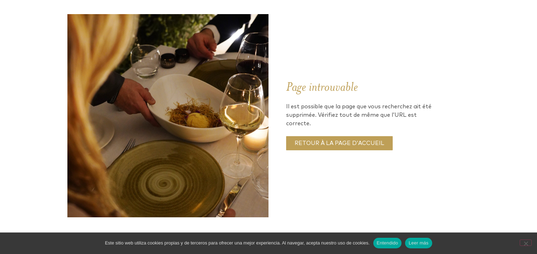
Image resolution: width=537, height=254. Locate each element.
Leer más (418, 243)
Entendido (387, 243)
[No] (526, 243)
